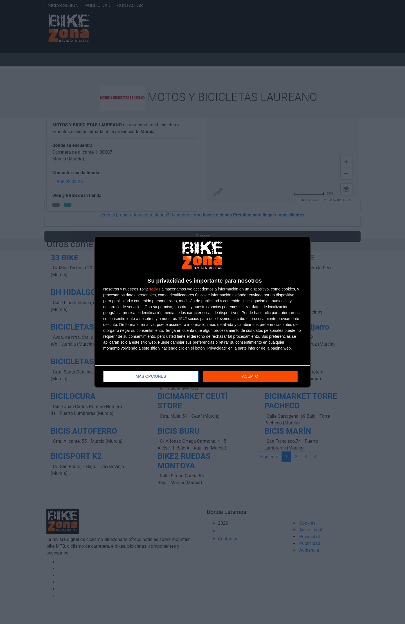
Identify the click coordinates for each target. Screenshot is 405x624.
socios (154, 289)
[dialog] (202, 312)
